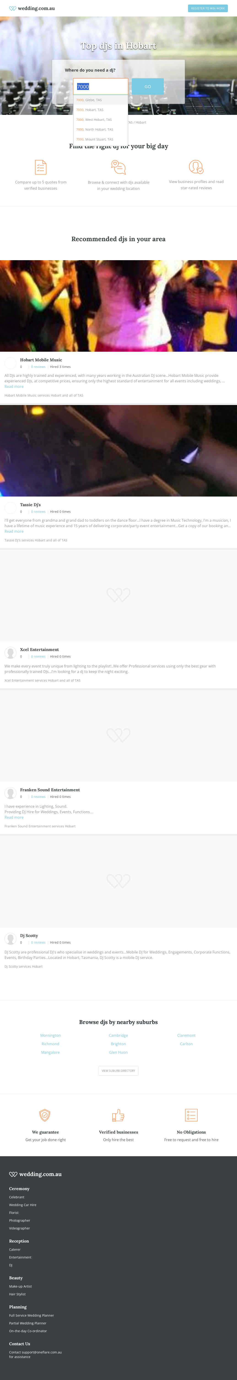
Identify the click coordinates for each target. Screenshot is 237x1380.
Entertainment (20, 1257)
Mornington (50, 1035)
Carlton (186, 1044)
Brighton (118, 1044)
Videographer (19, 1228)
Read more (14, 386)
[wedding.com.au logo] (35, 1177)
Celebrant (16, 1197)
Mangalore (50, 1052)
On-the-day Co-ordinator (28, 1331)
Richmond (50, 1044)
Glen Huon (118, 1052)
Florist (14, 1212)
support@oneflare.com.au (42, 1352)
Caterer (15, 1249)
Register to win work (208, 8)
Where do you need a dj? (90, 70)
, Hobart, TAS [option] (89, 110)
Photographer (19, 1220)
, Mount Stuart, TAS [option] (94, 139)
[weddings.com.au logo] (32, 8)
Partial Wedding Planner (27, 1323)
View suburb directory (118, 1071)
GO (148, 86)
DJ (10, 1265)
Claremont (186, 1035)
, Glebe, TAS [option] (89, 100)
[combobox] (100, 86)
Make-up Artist (20, 1286)
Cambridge (118, 1035)
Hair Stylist (17, 1294)
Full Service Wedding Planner (31, 1315)
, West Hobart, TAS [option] (94, 119)
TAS (130, 122)
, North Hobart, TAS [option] (94, 129)
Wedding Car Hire (22, 1205)
